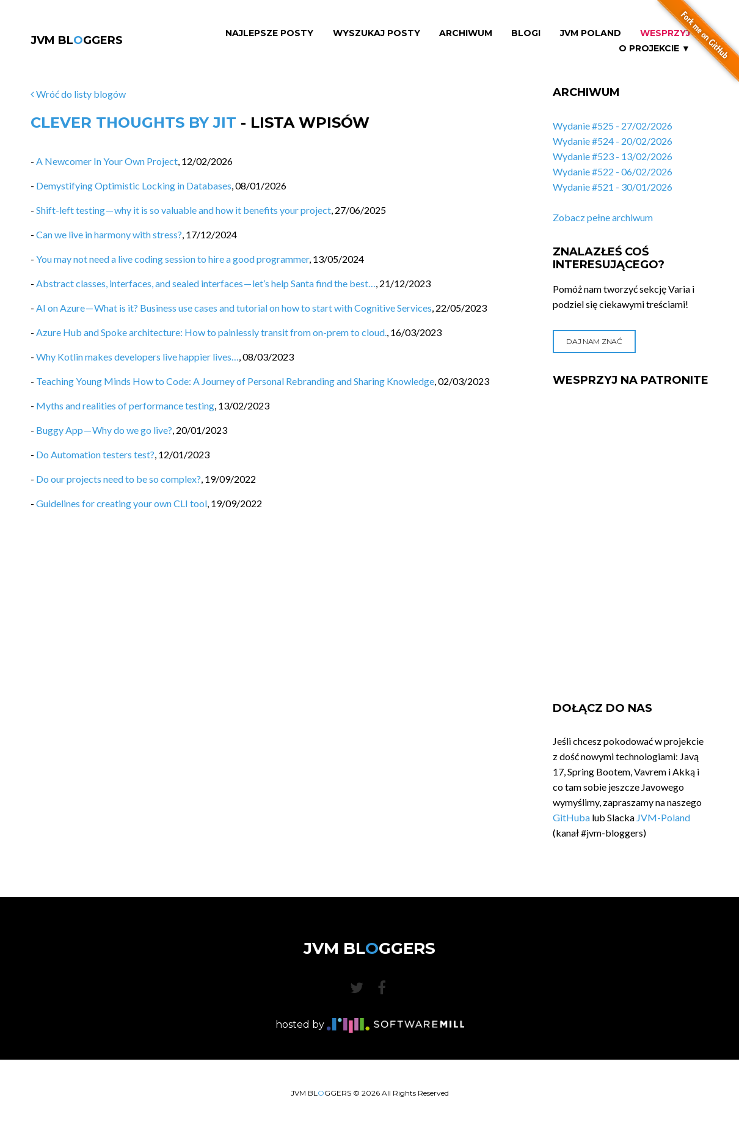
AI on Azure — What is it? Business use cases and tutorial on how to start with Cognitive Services (234, 307)
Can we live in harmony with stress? (109, 234)
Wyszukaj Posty (376, 33)
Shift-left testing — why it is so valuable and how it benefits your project (183, 210)
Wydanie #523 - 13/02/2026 (612, 156)
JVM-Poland (663, 817)
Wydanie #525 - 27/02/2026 (612, 125)
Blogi (526, 33)
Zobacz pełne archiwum (603, 217)
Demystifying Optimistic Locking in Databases (133, 185)
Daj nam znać (594, 341)
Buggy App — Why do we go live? (104, 430)
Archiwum (465, 33)
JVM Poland (590, 33)
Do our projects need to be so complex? (118, 479)
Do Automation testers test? (95, 454)
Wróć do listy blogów (78, 94)
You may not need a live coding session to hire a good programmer (172, 259)
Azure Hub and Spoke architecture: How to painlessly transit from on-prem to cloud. (211, 332)
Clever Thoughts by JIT (133, 122)
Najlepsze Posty (269, 33)
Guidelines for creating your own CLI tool (121, 503)
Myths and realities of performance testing (125, 405)
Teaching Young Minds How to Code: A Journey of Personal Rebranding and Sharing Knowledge (235, 381)
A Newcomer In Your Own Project (107, 161)
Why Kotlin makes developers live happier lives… (137, 356)
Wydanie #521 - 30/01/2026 (612, 186)
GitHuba (571, 817)
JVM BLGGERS (77, 40)
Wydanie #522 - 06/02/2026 (612, 171)
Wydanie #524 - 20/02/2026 (612, 141)
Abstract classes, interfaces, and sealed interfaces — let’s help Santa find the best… (206, 283)
